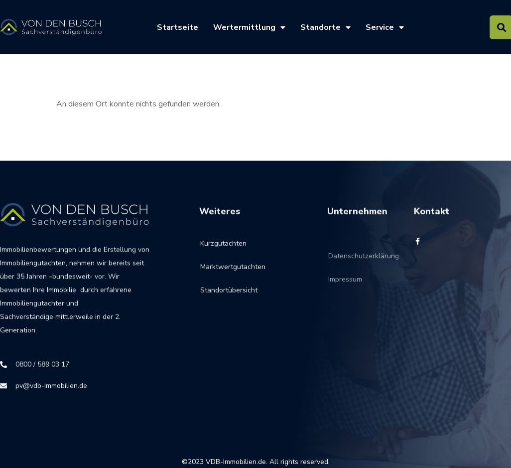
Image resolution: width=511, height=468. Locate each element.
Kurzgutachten (223, 250)
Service (385, 27)
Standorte (325, 27)
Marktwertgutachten (232, 273)
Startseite (177, 27)
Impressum (345, 293)
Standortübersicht (228, 296)
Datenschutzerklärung (346, 270)
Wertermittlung (249, 27)
